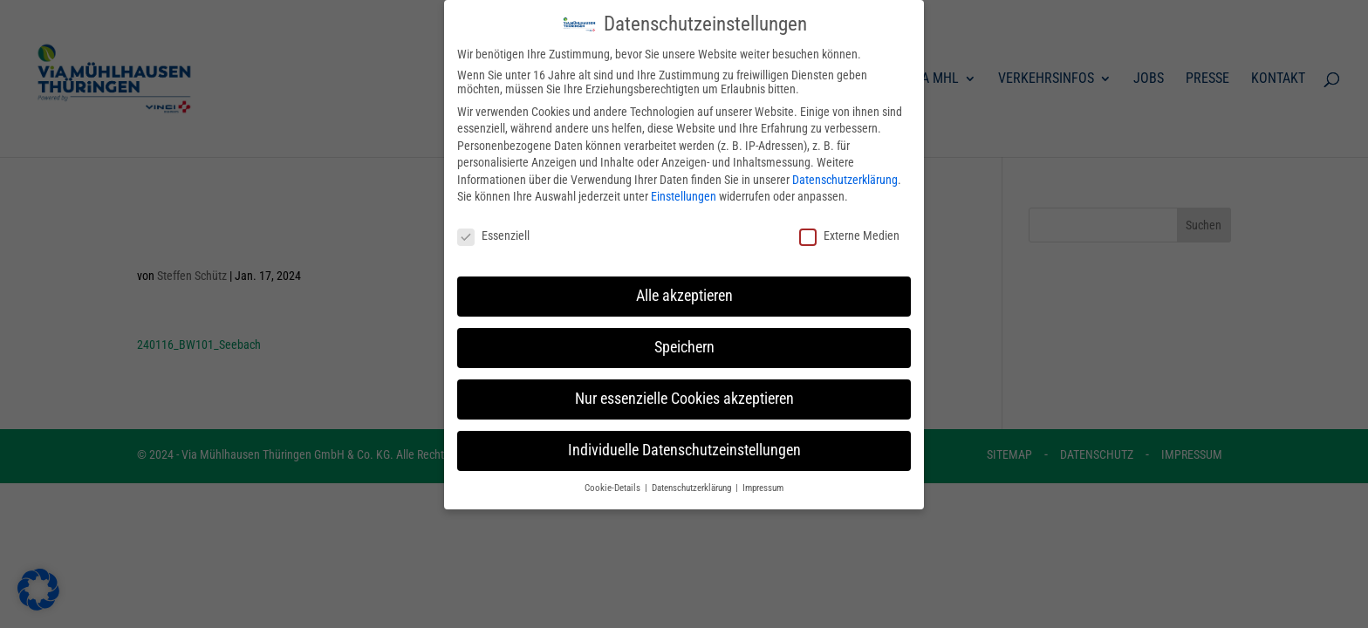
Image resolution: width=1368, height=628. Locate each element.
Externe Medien (849, 223)
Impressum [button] (762, 475)
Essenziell (493, 223)
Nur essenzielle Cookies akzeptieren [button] (684, 386)
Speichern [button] (684, 335)
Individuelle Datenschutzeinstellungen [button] (684, 438)
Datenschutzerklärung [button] (693, 475)
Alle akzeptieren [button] (684, 283)
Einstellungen (683, 184)
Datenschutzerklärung (845, 167)
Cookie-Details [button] (614, 475)
